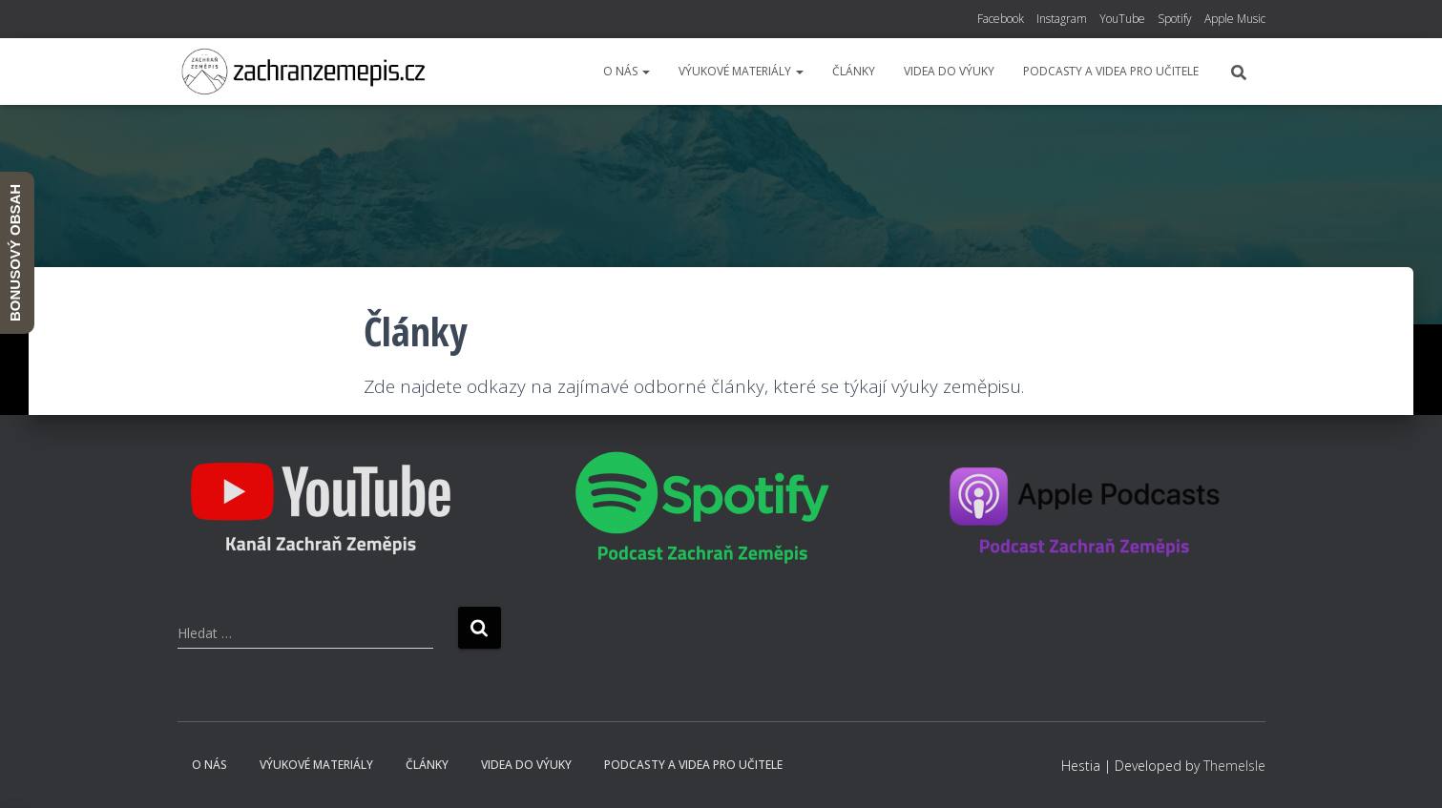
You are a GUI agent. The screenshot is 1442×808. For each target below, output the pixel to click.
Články (853, 71)
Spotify (1175, 18)
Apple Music (1234, 18)
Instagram (1061, 18)
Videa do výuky (949, 71)
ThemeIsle (1234, 765)
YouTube (1122, 18)
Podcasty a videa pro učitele (1111, 71)
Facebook (1000, 18)
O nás (626, 71)
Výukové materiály (741, 71)
